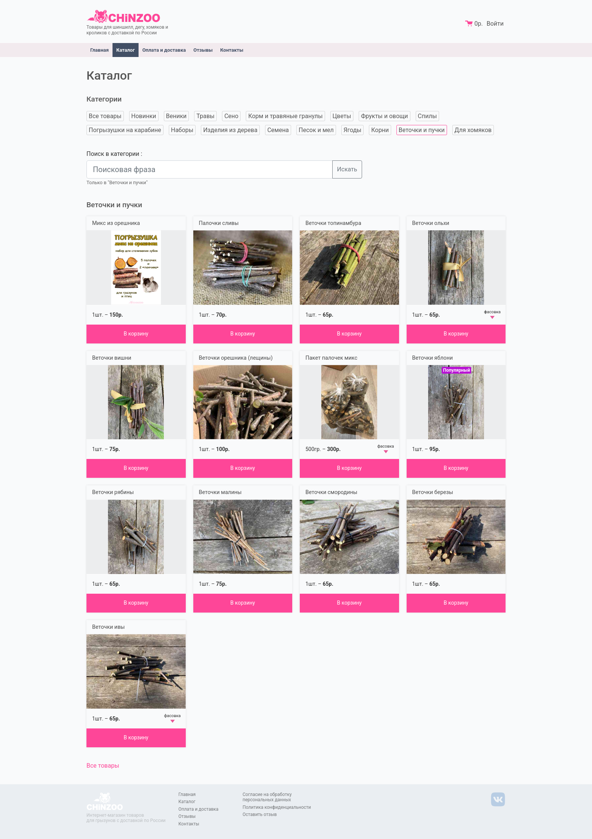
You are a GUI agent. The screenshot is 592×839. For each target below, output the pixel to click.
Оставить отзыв (260, 814)
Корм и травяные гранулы (285, 116)
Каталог (125, 50)
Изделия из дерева (230, 130)
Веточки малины (220, 492)
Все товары (105, 116)
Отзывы (203, 50)
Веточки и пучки (422, 130)
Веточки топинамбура (333, 223)
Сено (231, 116)
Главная (99, 50)
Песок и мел (316, 130)
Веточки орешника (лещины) (236, 358)
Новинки (143, 116)
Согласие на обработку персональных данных (267, 797)
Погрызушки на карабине (125, 130)
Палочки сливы (219, 223)
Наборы (182, 130)
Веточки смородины (331, 492)
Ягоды (352, 130)
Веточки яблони (432, 358)
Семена (278, 130)
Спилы (427, 116)
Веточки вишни (111, 358)
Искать (347, 169)
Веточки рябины (113, 492)
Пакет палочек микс (331, 358)
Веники (176, 116)
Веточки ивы (108, 627)
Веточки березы (432, 492)
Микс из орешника (116, 223)
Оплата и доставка (164, 50)
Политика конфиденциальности (277, 807)
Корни (380, 130)
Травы (205, 116)
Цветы (342, 116)
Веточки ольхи (430, 223)
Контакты (231, 50)
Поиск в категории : (114, 153)
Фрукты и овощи (384, 116)
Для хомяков (473, 130)
